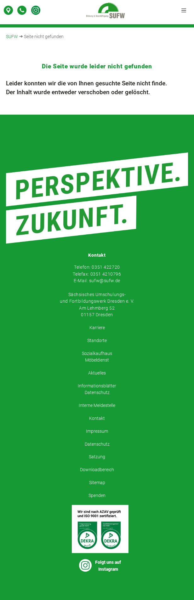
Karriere (97, 327)
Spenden (97, 495)
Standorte (97, 340)
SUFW (12, 36)
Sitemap (97, 482)
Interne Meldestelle (97, 405)
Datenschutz (97, 444)
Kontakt (97, 418)
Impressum (97, 431)
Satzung (97, 457)
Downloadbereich (97, 469)
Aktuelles (97, 373)
